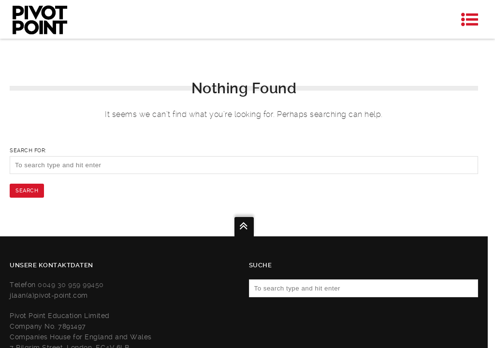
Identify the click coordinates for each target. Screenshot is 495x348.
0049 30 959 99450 (71, 285)
